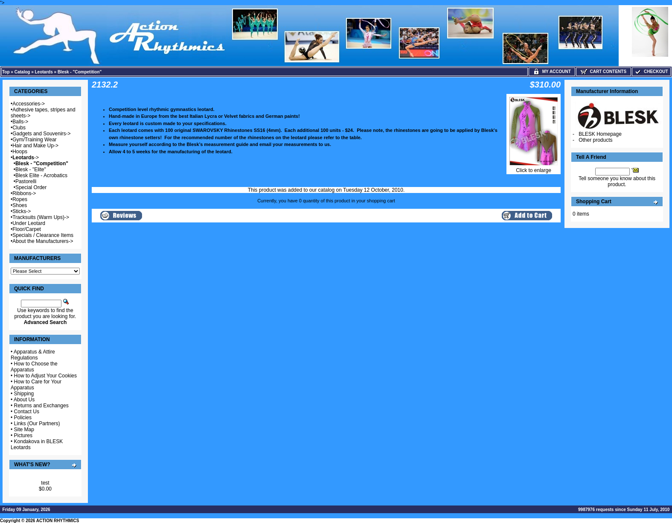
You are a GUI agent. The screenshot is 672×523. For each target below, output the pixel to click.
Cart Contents (603, 71)
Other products (595, 140)
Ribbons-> (24, 193)
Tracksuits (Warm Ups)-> (40, 217)
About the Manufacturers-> (42, 241)
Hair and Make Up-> (35, 146)
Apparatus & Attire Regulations (33, 355)
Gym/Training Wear (34, 140)
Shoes (19, 205)
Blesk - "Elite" (30, 169)
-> (25, 158)
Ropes (19, 199)
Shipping (24, 394)
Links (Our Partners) (37, 424)
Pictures (23, 435)
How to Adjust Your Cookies (45, 376)
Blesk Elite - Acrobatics (41, 175)
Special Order (31, 187)
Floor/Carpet (26, 229)
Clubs (19, 128)
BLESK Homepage (600, 134)
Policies (23, 418)
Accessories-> (28, 104)
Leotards (44, 72)
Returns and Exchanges (41, 406)
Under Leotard (28, 223)
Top (6, 72)
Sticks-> (21, 211)
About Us (24, 400)
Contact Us (26, 412)
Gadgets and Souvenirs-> (41, 134)
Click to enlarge (533, 168)
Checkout (651, 71)
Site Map (24, 429)
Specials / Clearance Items (42, 235)
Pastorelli (25, 181)
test (45, 483)
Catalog (22, 72)
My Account (552, 71)
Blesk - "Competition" (80, 72)
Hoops (19, 152)
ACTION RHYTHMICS (57, 520)
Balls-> (20, 122)
